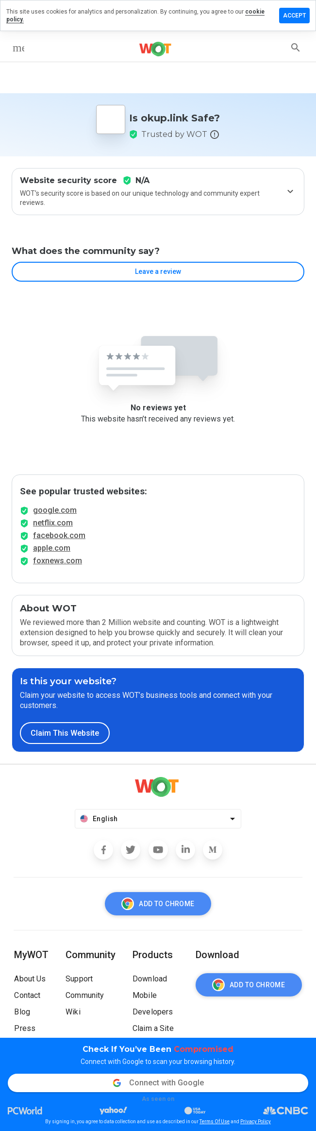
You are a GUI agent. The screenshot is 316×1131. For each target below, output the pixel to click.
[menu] (18, 47)
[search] (295, 47)
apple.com (51, 548)
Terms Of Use (215, 1121)
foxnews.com (57, 560)
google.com (55, 510)
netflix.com (53, 522)
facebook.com (59, 535)
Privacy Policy (255, 1121)
